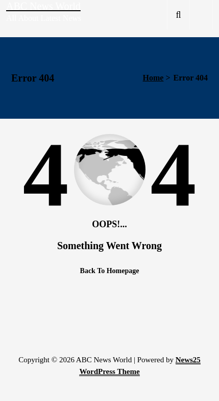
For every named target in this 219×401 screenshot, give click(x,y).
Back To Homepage (109, 271)
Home (153, 77)
